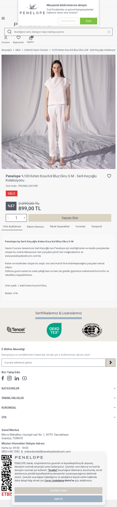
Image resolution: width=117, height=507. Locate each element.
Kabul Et (58, 499)
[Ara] (9, 31)
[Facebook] (3, 378)
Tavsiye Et (96, 226)
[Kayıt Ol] (110, 362)
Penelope (13, 176)
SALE (18, 50)
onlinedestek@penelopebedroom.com (47, 451)
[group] (58, 112)
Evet (88, 21)
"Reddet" (53, 470)
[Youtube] (24, 378)
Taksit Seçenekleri (60, 226)
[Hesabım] (6, 40)
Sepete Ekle (70, 218)
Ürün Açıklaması (12, 226)
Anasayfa (7, 50)
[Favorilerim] (18, 40)
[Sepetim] (30, 40)
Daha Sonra (68, 21)
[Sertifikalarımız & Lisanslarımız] (20, 330)
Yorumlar (80, 226)
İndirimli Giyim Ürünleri (36, 50)
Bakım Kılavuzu (35, 226)
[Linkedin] (17, 378)
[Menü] (5, 18)
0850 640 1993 (11, 451)
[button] (56, 166)
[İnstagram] (9, 378)
